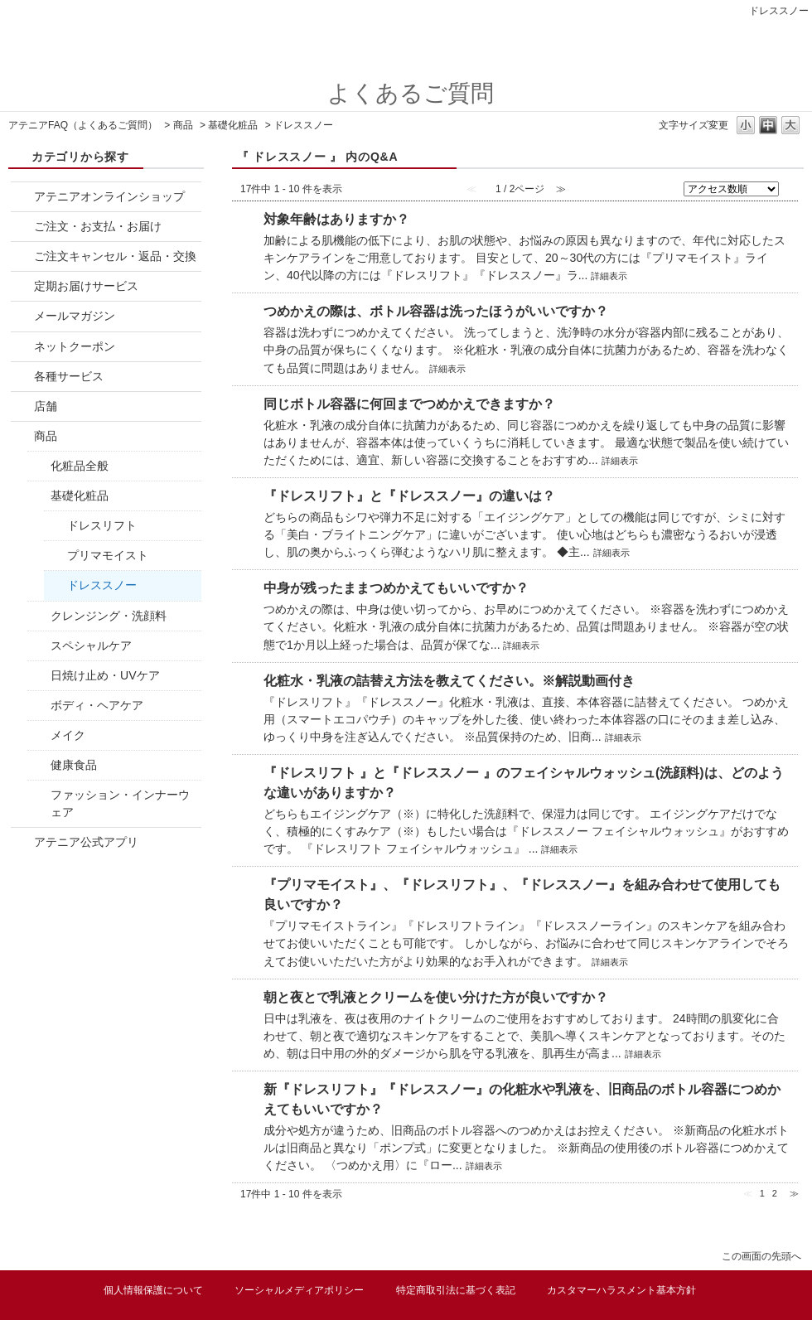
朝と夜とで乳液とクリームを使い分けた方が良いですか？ (435, 997)
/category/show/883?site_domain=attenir (22, 406)
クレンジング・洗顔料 (109, 615)
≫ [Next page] (794, 1193)
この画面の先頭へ (761, 1255)
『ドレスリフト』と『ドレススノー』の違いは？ (409, 496)
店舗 (45, 406)
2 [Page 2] (774, 1193)
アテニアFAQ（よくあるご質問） (82, 125)
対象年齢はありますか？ (336, 219)
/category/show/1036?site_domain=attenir (38, 646)
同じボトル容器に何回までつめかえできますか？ (409, 404)
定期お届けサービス (86, 286)
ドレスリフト (102, 525)
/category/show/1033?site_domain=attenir (38, 496)
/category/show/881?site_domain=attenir (22, 256)
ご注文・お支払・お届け (98, 226)
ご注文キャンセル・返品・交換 (115, 256)
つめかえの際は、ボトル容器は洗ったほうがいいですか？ (435, 311)
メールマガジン (74, 315)
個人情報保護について (153, 1290)
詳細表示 (609, 276)
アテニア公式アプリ (86, 842)
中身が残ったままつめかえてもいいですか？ (396, 588)
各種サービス (69, 376)
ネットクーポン (74, 346)
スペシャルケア (91, 645)
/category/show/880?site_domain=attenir (22, 346)
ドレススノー (102, 585)
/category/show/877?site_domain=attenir (22, 196)
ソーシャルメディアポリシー (299, 1290)
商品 (183, 125)
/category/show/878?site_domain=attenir (22, 226)
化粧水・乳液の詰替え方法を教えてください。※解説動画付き (449, 681)
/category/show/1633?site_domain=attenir (22, 842)
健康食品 (74, 764)
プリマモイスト (107, 555)
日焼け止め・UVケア (105, 675)
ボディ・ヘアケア (97, 705)
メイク (68, 735)
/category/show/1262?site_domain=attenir (38, 765)
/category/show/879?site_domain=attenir (22, 316)
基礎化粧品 (233, 125)
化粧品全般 (80, 465)
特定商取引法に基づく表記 (455, 1290)
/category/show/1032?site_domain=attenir (22, 436)
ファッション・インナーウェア (120, 803)
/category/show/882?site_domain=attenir (22, 376)
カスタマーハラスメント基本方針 (621, 1290)
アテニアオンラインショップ (109, 196)
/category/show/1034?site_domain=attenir (38, 616)
